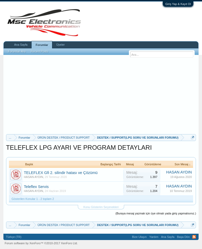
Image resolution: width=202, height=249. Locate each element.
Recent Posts (39, 51)
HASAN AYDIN (33, 176)
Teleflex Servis (36, 187)
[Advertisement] (101, 94)
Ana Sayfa (21, 44)
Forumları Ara (17, 51)
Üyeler (60, 44)
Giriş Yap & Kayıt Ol (178, 4)
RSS (194, 237)
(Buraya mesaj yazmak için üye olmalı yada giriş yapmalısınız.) (155, 213)
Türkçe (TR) (14, 236)
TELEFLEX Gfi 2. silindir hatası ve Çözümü (61, 173)
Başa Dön (183, 236)
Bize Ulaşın (139, 236)
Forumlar (42, 44)
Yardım (154, 236)
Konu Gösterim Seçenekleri (101, 207)
